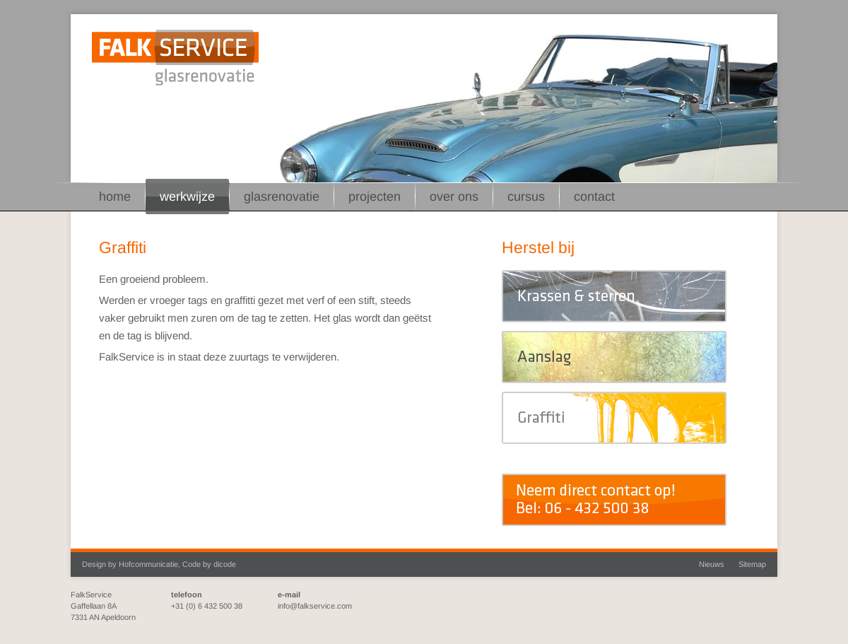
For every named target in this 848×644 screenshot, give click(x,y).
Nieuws (711, 564)
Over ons (454, 196)
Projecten (374, 196)
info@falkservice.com (315, 606)
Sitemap (752, 564)
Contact (594, 196)
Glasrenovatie (281, 196)
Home (115, 196)
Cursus (526, 196)
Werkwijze (187, 196)
